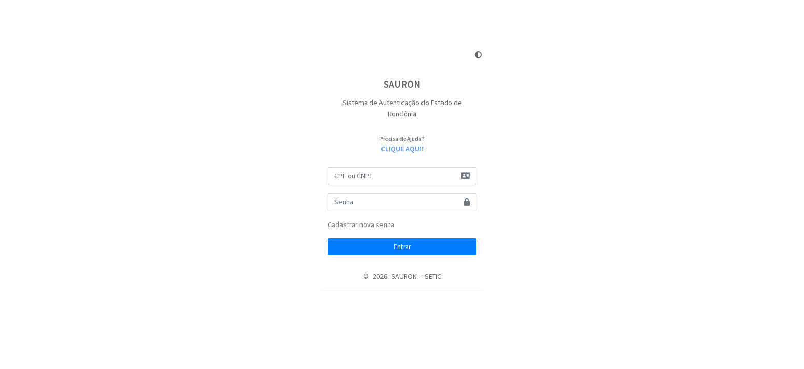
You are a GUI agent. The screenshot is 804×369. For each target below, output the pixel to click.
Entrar (402, 246)
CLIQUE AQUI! (402, 148)
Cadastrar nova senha (361, 224)
